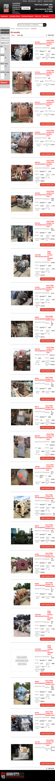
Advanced (51, 25)
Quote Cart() (48, 1)
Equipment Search (22, 28)
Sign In (40, 1)
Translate (25, 8)
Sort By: (20, 35)
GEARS (33, 28)
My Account (32, 1)
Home (25, 1)
